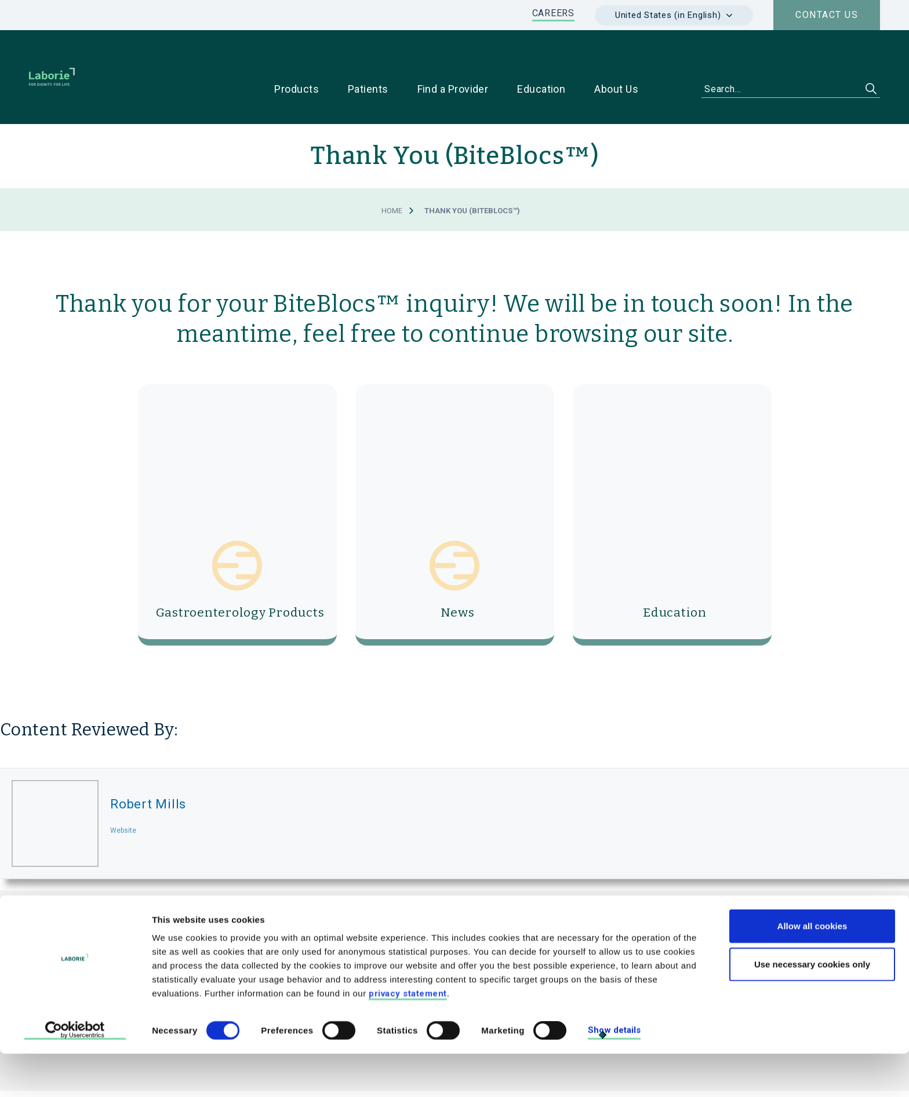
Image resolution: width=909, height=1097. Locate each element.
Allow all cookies (812, 969)
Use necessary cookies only (812, 1007)
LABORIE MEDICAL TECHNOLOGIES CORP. (324, 908)
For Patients (727, 933)
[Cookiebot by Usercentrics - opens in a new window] (75, 1074)
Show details (614, 1074)
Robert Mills (148, 767)
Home (391, 174)
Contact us (826, 14)
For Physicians (641, 933)
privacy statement (408, 1037)
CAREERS (553, 13)
